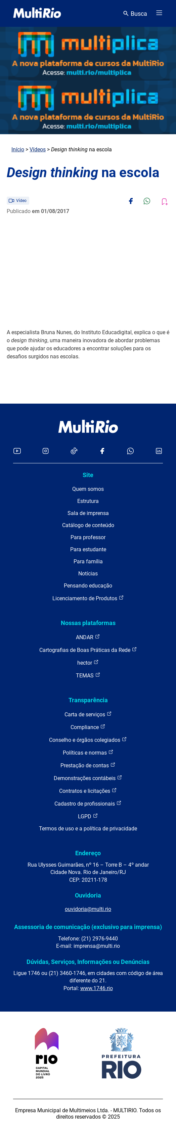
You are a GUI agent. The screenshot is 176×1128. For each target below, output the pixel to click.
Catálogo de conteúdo (88, 525)
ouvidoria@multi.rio (88, 909)
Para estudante (88, 549)
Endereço (88, 853)
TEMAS (88, 675)
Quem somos (88, 489)
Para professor (88, 537)
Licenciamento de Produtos (88, 598)
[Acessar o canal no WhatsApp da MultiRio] (130, 451)
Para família (88, 561)
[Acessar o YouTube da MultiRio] (17, 451)
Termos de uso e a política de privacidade (88, 828)
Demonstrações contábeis (88, 777)
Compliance (88, 726)
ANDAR (88, 636)
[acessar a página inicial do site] (37, 13)
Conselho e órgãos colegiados (88, 739)
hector (88, 662)
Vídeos (38, 149)
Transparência (88, 700)
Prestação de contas (88, 765)
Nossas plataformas (88, 622)
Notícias (88, 573)
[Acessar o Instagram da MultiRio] (45, 451)
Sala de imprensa (88, 513)
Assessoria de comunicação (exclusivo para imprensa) (88, 926)
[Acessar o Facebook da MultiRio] (102, 451)
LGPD (88, 816)
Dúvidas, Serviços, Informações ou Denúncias (88, 961)
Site (88, 474)
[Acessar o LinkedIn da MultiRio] (159, 451)
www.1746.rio (96, 988)
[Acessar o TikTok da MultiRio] (74, 451)
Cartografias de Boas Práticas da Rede (88, 649)
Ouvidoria (88, 895)
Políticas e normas (88, 752)
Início (17, 149)
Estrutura (88, 501)
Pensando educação (88, 585)
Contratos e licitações (88, 790)
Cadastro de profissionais (88, 803)
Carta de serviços (88, 714)
